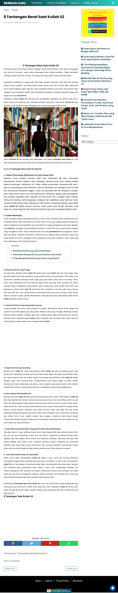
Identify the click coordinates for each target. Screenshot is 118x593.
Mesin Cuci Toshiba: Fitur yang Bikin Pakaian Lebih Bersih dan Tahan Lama (97, 116)
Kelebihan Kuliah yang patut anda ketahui (32, 251)
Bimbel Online (91, 3)
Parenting (37, 9)
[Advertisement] (41, 44)
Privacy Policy (63, 581)
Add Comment (33, 23)
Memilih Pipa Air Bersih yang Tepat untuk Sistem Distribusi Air (96, 81)
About (36, 581)
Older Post (71, 569)
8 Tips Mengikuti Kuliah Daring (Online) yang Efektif (36, 259)
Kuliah (74, 3)
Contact (48, 581)
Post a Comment (12, 561)
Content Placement (57, 3)
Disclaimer (79, 581)
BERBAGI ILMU (15, 3)
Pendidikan (37, 3)
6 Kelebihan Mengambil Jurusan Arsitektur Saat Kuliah (37, 255)
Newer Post (10, 569)
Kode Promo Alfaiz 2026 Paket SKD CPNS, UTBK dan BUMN (95, 92)
